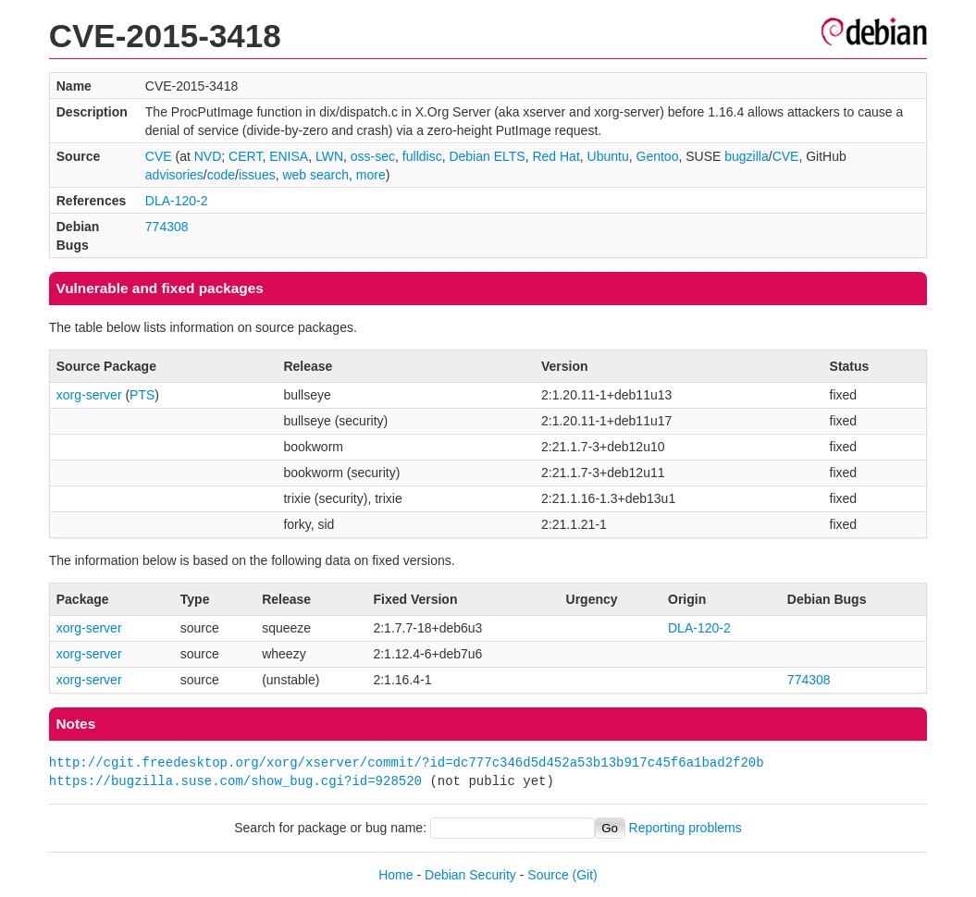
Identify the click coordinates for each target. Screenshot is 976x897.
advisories (174, 174)
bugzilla (746, 156)
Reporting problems (685, 827)
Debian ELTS (487, 156)
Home (395, 874)
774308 (167, 226)
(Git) (585, 874)
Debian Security (470, 874)
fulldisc (422, 156)
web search (315, 174)
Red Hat (555, 156)
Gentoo (657, 156)
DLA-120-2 (176, 200)
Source (547, 874)
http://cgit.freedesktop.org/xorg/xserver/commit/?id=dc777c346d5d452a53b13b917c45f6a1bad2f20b (406, 762)
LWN (329, 156)
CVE (158, 156)
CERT (245, 156)
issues (257, 174)
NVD (208, 156)
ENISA (288, 156)
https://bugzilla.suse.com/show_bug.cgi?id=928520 (235, 781)
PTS (142, 394)
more (371, 174)
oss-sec (373, 156)
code (221, 174)
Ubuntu (608, 156)
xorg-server (89, 394)
